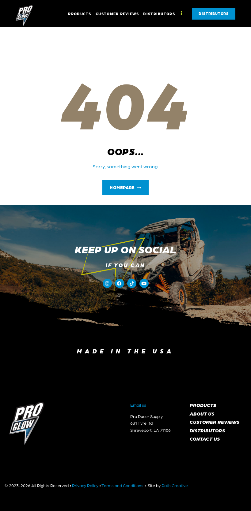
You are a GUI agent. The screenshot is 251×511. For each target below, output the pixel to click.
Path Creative (175, 485)
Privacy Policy (85, 485)
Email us (138, 404)
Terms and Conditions (122, 485)
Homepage (122, 187)
